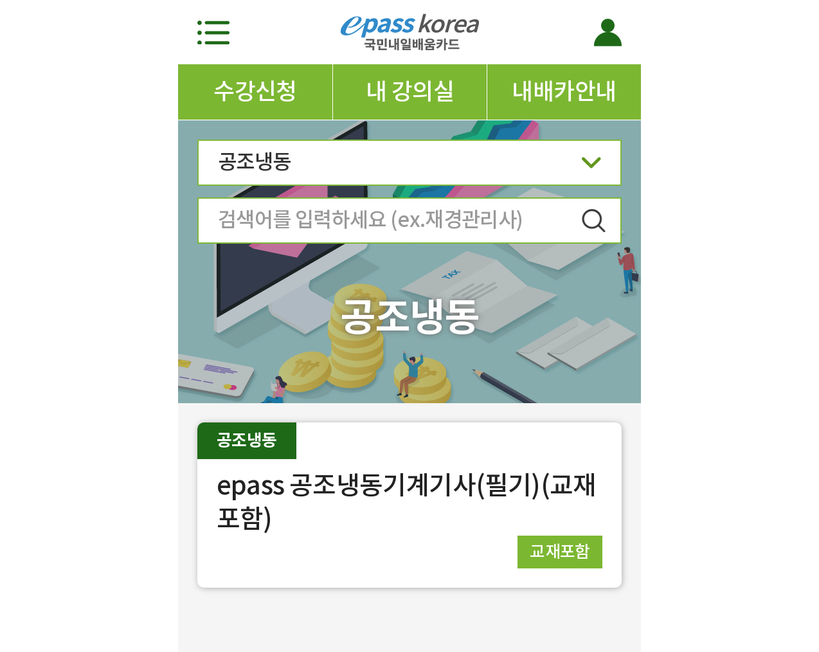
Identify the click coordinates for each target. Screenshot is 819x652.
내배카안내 (564, 91)
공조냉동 (409, 166)
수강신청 (255, 91)
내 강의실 (410, 91)
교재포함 (560, 551)
